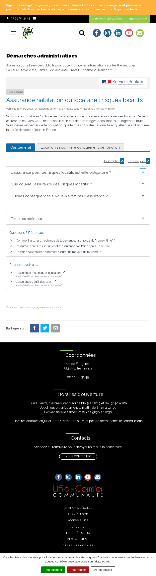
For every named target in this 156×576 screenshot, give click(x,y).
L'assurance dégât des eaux (36, 281)
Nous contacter (78, 456)
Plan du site (78, 514)
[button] (78, 172)
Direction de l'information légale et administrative (35, 307)
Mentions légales (78, 507)
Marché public (78, 532)
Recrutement (78, 539)
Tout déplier (139, 161)
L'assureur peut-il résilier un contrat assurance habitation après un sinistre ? (64, 246)
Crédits (78, 526)
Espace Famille (137, 18)
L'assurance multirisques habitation (40, 272)
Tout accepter (53, 569)
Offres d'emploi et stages (107, 18)
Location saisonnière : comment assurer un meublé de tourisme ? (58, 251)
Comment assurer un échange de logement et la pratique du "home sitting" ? (65, 240)
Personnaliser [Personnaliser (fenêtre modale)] (103, 569)
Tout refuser (78, 569)
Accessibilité (78, 520)
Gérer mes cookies (78, 545)
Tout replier (114, 161)
